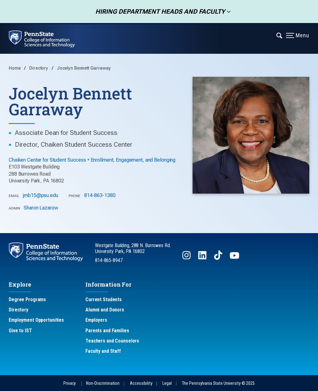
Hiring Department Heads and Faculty (158, 11)
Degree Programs (27, 299)
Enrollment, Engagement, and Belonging (133, 160)
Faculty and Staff (103, 351)
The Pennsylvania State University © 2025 (218, 383)
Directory (39, 68)
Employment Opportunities (36, 320)
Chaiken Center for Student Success (47, 160)
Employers (96, 320)
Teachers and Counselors (112, 341)
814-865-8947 (109, 260)
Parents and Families (107, 331)
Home (15, 68)
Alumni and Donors (104, 310)
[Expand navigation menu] (279, 35)
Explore (20, 284)
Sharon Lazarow (41, 208)
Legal (166, 383)
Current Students (103, 299)
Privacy (69, 383)
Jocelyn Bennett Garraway (84, 68)
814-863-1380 (100, 195)
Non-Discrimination (103, 383)
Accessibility (141, 383)
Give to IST (20, 331)
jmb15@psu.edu (40, 195)
